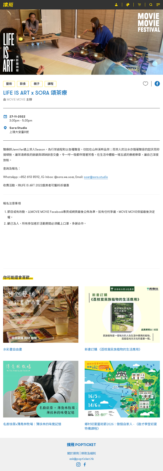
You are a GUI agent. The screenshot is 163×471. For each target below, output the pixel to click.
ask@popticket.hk (81, 459)
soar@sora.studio (96, 177)
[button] (157, 83)
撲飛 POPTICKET (81, 444)
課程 (50, 84)
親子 (37, 84)
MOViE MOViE (16, 99)
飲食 (23, 84)
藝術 (9, 84)
